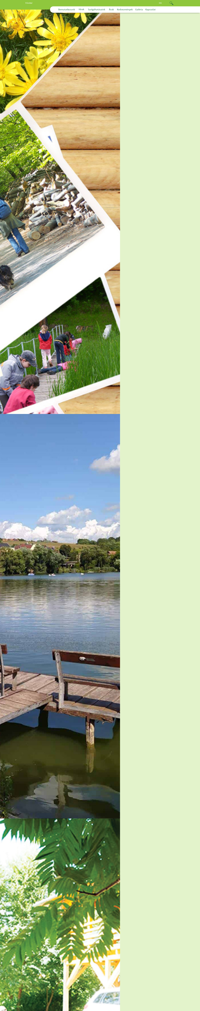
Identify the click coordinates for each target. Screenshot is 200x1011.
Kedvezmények (125, 9)
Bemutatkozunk (66, 9)
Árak (111, 9)
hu (160, 3)
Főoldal (28, 3)
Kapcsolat (150, 9)
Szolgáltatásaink (96, 9)
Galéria (139, 9)
